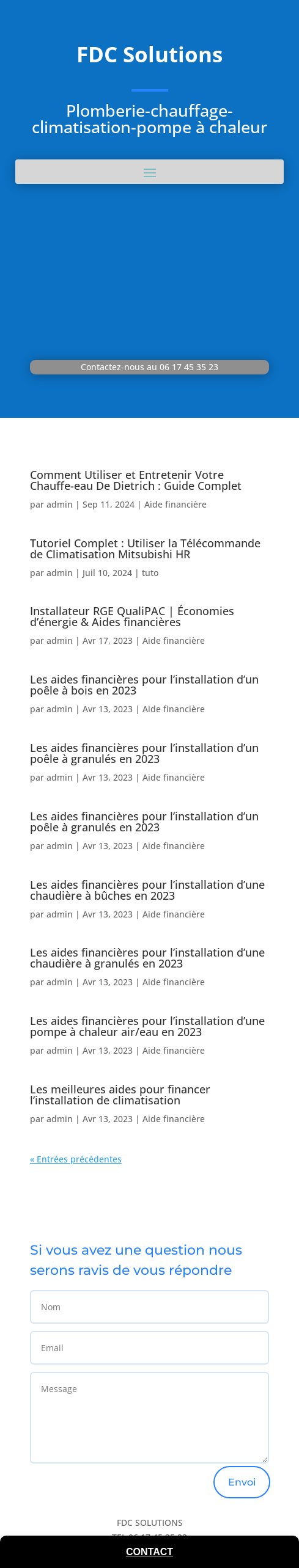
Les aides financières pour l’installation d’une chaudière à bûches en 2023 (147, 890)
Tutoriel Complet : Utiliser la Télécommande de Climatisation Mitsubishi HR (145, 548)
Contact (149, 1552)
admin (59, 504)
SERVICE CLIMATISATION (149, 318)
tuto (150, 572)
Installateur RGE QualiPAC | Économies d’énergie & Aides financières (132, 616)
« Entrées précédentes (76, 1159)
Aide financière (175, 504)
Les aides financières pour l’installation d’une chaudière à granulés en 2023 (147, 958)
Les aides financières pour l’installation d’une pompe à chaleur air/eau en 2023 (147, 1026)
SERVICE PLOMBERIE (149, 220)
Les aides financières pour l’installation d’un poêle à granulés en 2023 (144, 753)
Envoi (242, 1482)
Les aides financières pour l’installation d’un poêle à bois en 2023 (144, 685)
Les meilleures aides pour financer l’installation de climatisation (120, 1094)
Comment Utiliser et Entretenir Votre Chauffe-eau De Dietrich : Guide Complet (136, 480)
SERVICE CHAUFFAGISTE (149, 269)
